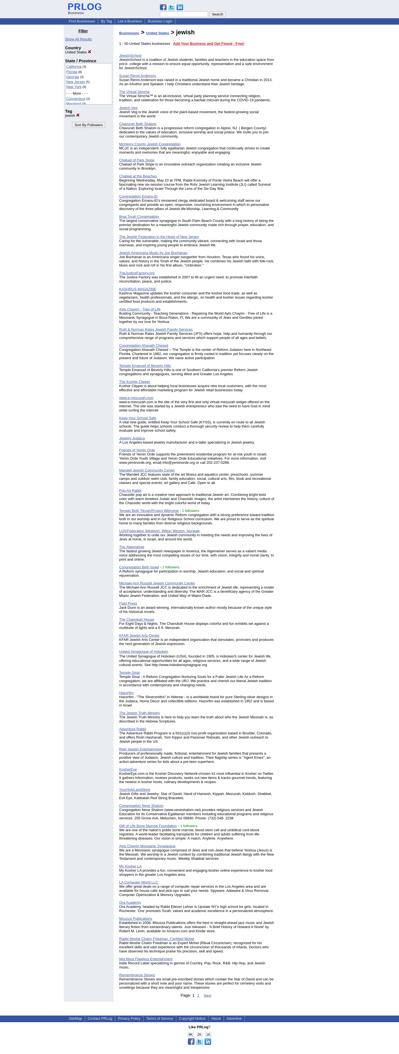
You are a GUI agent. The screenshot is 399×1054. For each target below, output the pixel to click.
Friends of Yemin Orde (137, 450)
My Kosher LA (130, 866)
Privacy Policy (129, 1018)
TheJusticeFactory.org (137, 273)
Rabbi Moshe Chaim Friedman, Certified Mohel (156, 939)
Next (207, 995)
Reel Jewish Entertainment (140, 749)
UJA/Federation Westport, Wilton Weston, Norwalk (159, 531)
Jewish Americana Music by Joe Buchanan (153, 253)
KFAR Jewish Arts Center (139, 635)
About (216, 1018)
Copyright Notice (192, 1018)
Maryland (73, 104)
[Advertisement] (307, 112)
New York (73, 87)
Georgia (72, 77)
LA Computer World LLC (138, 882)
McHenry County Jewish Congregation (150, 144)
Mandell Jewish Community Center (147, 470)
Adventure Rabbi (132, 729)
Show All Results (78, 39)
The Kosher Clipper (134, 382)
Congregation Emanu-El (138, 196)
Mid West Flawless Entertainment (146, 959)
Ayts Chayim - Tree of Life (139, 309)
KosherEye (128, 769)
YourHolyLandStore (134, 790)
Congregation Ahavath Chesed (143, 345)
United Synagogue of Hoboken (143, 651)
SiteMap (75, 1018)
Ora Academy (130, 902)
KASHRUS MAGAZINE (137, 289)
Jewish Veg (128, 108)
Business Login (160, 21)
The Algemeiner (131, 547)
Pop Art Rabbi (130, 490)
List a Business (130, 21)
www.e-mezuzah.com (136, 398)
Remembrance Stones (137, 975)
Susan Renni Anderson (137, 76)
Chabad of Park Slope (136, 160)
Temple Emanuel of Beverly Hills (145, 366)
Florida (71, 72)
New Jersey (75, 82)
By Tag (106, 21)
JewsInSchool (130, 55)
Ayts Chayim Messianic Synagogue (147, 846)
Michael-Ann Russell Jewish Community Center (157, 583)
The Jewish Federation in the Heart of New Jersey (159, 237)
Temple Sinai (129, 672)
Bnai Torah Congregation (139, 216)
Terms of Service (159, 1018)
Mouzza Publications (135, 918)
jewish (72, 115)
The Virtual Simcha (134, 92)
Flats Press (128, 603)
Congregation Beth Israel (139, 567)
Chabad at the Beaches (138, 176)
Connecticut (75, 99)
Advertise (234, 1018)
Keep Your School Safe (137, 418)
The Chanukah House (136, 619)
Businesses (129, 33)
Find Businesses (82, 21)
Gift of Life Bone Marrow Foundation (148, 826)
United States (78, 52)
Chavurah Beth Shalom (137, 124)
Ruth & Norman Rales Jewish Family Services (156, 329)
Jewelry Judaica (132, 438)
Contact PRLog (100, 1018)
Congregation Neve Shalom (141, 806)
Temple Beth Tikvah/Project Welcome (149, 511)
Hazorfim (126, 693)
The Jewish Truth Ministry (139, 713)
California (73, 66)
